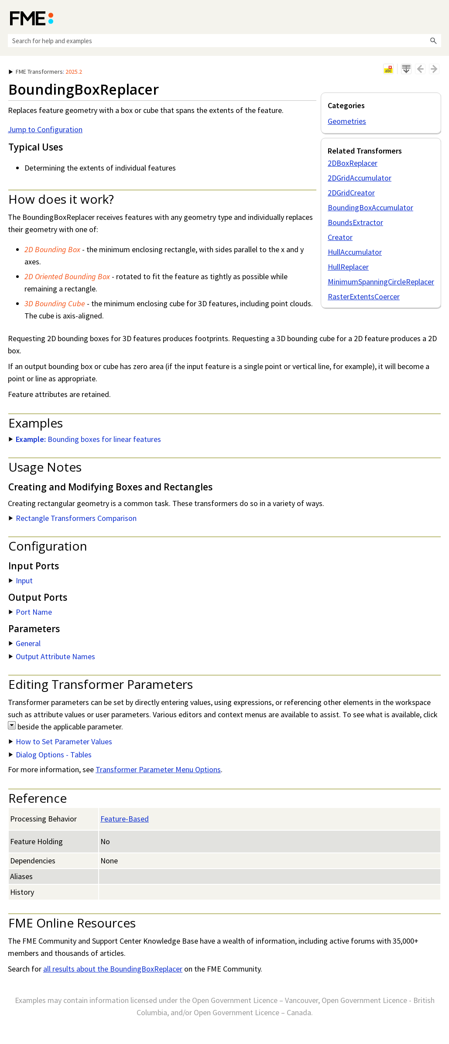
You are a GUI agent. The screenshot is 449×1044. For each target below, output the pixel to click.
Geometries (347, 121)
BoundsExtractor (355, 222)
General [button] (25, 643)
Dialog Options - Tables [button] (50, 755)
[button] (433, 40)
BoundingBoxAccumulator (370, 207)
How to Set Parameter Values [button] (60, 741)
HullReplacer (348, 267)
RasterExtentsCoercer (364, 296)
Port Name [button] (30, 612)
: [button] (45, 71)
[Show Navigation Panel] (436, 17)
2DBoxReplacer (352, 163)
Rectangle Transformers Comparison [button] (73, 518)
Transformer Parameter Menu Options (158, 769)
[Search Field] (224, 40)
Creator (340, 237)
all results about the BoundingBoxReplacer (112, 969)
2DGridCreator (351, 193)
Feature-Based (124, 819)
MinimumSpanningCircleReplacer (381, 282)
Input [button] (21, 580)
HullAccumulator (355, 252)
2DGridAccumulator (359, 178)
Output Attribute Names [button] (52, 656)
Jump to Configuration (45, 129)
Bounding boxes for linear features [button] (85, 439)
